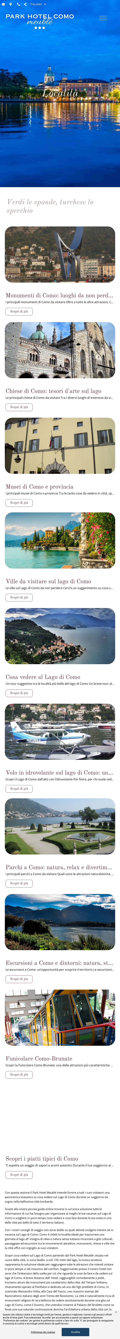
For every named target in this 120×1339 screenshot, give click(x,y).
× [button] (116, 1312)
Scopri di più (19, 503)
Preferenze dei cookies (43, 1332)
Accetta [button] (75, 1332)
